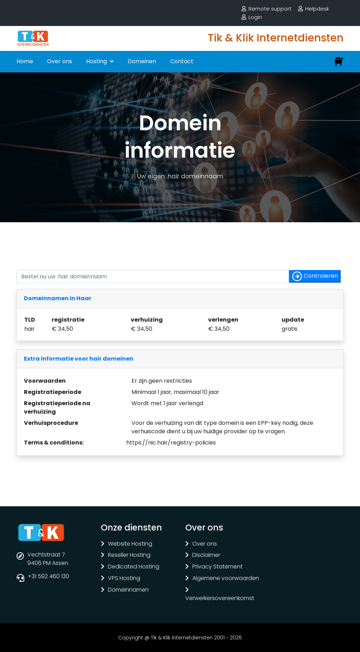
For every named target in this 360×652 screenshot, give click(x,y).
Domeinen (142, 61)
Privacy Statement (217, 567)
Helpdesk (317, 8)
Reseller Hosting (129, 555)
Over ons (59, 61)
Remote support (270, 8)
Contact (181, 61)
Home (25, 61)
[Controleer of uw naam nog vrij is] (153, 276)
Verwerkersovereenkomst (219, 598)
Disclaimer (206, 555)
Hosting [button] (97, 61)
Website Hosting (130, 544)
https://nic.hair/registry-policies (171, 443)
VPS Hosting (124, 578)
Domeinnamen (128, 590)
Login (255, 17)
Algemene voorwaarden (225, 578)
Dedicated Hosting (133, 567)
